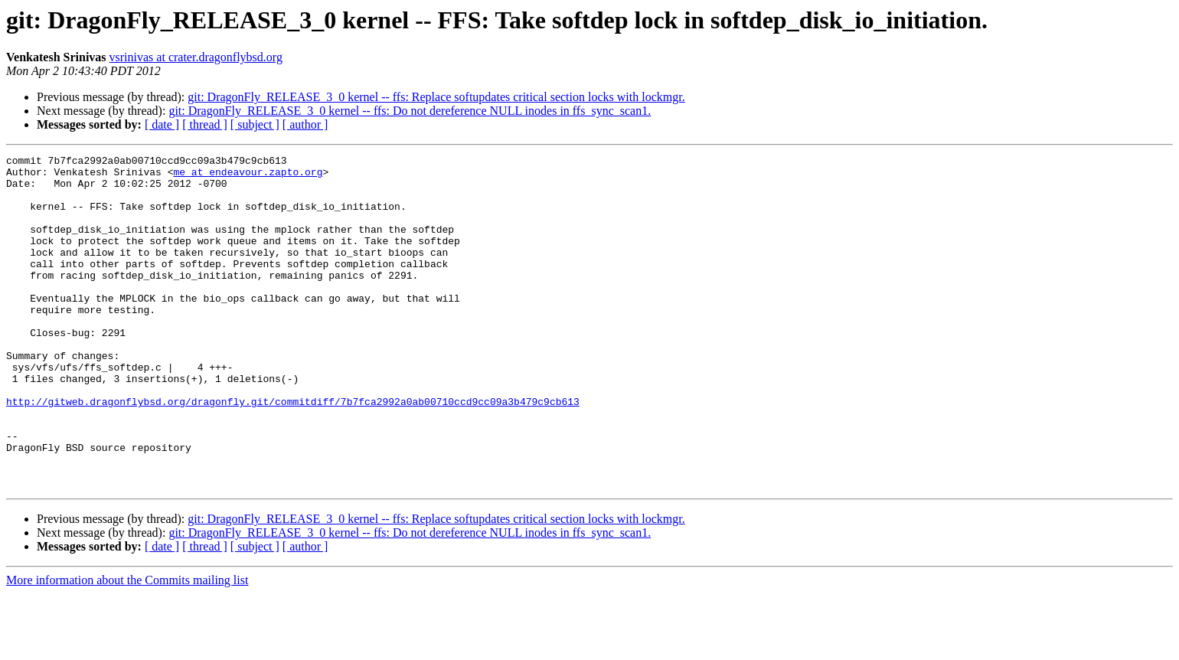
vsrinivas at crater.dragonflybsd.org (196, 57)
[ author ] (305, 124)
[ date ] (162, 124)
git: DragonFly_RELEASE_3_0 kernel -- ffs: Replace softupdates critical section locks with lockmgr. (436, 96)
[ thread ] (204, 124)
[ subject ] (254, 124)
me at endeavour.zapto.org (247, 176)
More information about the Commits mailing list (127, 646)
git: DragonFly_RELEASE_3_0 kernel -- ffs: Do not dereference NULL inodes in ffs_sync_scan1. (409, 110)
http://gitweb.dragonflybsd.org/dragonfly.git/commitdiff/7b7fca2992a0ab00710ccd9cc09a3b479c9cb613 (293, 452)
